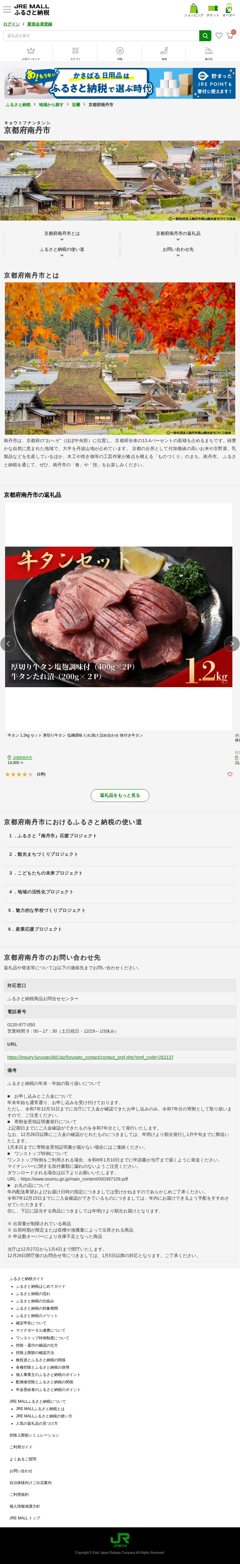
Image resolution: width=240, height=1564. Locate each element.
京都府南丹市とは (62, 233)
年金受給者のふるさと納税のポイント (48, 1389)
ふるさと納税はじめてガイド (41, 1286)
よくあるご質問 (23, 1459)
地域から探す (51, 104)
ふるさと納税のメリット (37, 1315)
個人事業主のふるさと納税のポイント (48, 1374)
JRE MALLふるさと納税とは (40, 1409)
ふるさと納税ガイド (27, 1279)
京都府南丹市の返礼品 (178, 233)
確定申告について (31, 1323)
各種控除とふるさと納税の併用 (42, 1367)
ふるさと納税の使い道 (62, 249)
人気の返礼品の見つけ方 (37, 1423)
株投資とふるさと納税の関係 (41, 1360)
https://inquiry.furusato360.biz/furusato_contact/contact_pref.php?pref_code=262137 (90, 1057)
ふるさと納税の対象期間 (37, 1308)
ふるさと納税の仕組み (35, 1301)
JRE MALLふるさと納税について (38, 1401)
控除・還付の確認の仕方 (37, 1345)
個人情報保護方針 (25, 1506)
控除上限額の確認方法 (35, 1352)
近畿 (76, 104)
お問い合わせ (21, 1471)
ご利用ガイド (21, 1447)
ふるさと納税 (18, 104)
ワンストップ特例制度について (42, 1338)
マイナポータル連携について (41, 1330)
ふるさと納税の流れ (33, 1293)
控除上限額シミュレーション (34, 1435)
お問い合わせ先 (178, 249)
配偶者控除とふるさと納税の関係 (44, 1382)
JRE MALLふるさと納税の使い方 (44, 1416)
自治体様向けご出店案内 (31, 1482)
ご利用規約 (19, 1494)
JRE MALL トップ (25, 1518)
